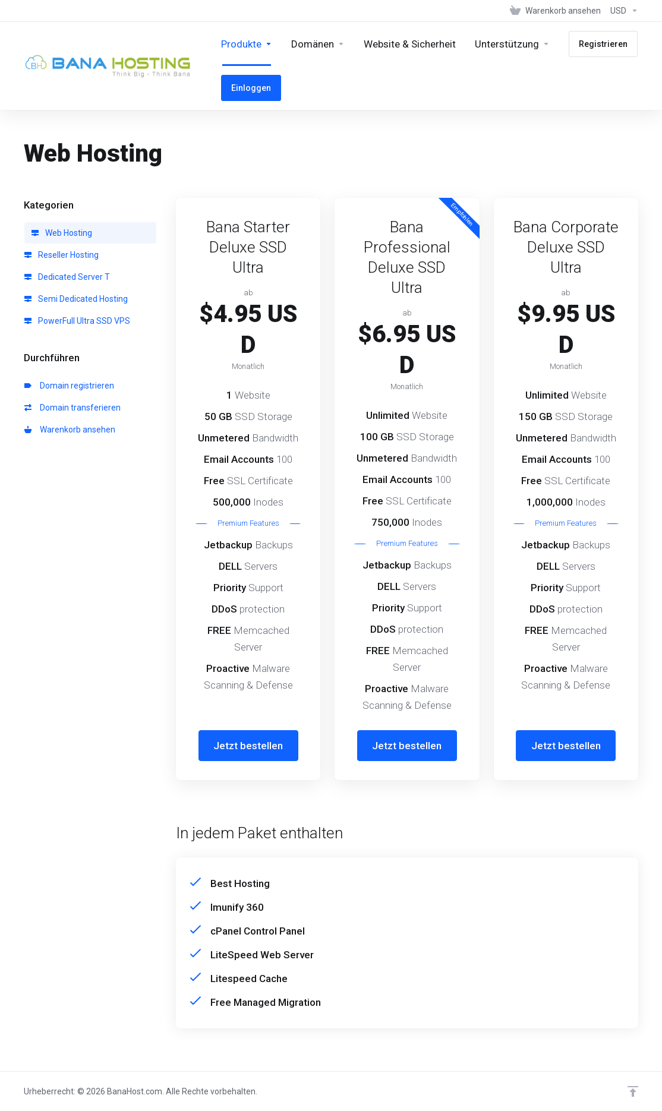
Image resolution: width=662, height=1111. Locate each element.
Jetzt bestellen (248, 746)
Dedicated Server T (67, 277)
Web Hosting (61, 233)
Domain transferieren (72, 407)
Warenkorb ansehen (69, 429)
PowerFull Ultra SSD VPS (77, 321)
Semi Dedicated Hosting (76, 299)
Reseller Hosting (61, 255)
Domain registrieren (69, 385)
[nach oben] (633, 1091)
